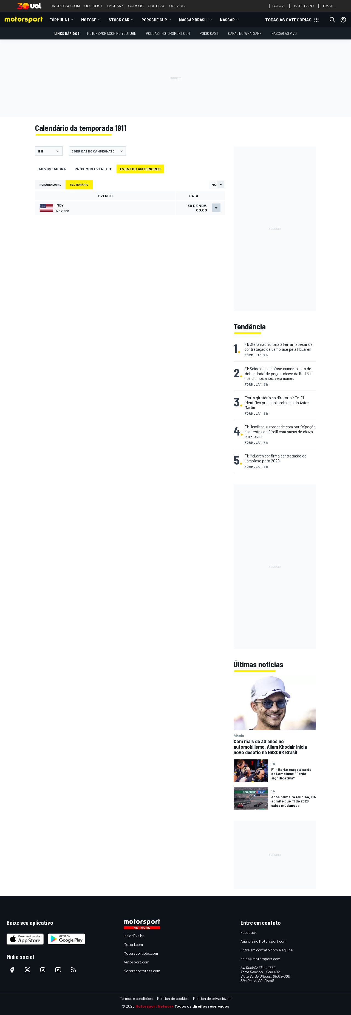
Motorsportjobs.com (141, 953)
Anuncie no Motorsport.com (263, 941)
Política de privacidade (212, 998)
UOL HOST (93, 6)
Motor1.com (133, 944)
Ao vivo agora (52, 168)
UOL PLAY (156, 6)
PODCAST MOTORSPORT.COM (168, 33)
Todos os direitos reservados (201, 1006)
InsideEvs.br (134, 935)
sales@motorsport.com (260, 958)
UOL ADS (177, 6)
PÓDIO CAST (209, 33)
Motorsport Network (154, 1006)
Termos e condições (136, 998)
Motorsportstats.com (142, 970)
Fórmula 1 (59, 19)
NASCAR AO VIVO (284, 33)
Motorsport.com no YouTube (111, 33)
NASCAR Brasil (193, 19)
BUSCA (276, 6)
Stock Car (119, 19)
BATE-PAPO (301, 6)
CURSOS (135, 6)
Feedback (248, 932)
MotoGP (89, 19)
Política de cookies (173, 998)
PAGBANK (115, 6)
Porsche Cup (154, 19)
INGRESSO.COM (66, 6)
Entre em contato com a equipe (266, 950)
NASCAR (227, 19)
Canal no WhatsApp (245, 33)
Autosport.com (136, 962)
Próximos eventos (93, 168)
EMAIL (326, 6)
